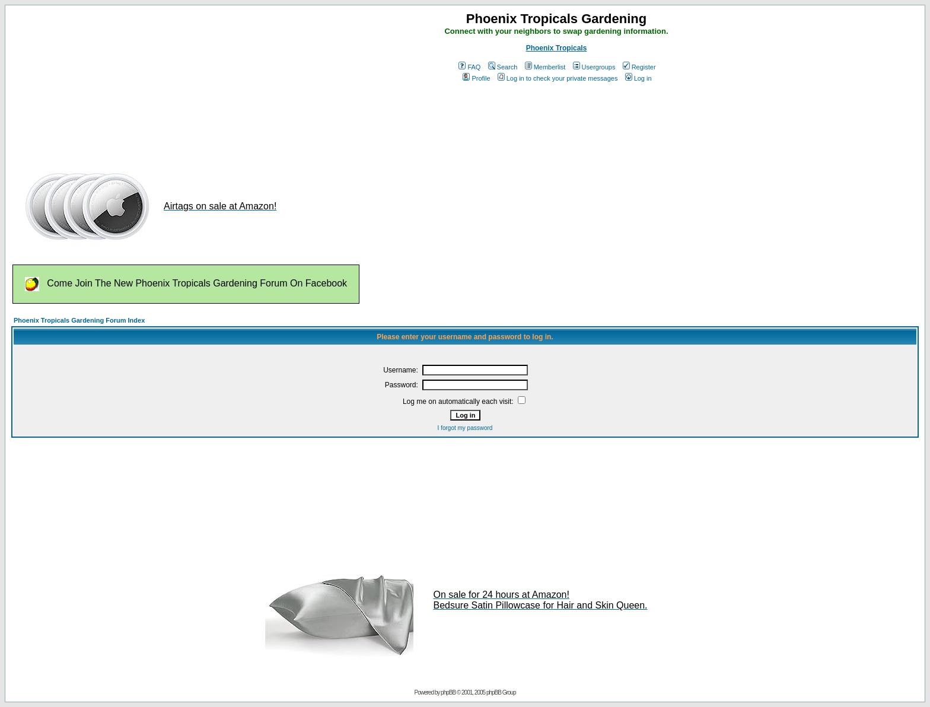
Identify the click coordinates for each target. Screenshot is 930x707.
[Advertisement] (227, 122)
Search (503, 67)
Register (639, 67)
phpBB (448, 692)
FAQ (469, 67)
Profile (476, 78)
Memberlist (545, 67)
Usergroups (594, 67)
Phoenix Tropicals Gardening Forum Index (79, 320)
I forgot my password (465, 428)
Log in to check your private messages (558, 78)
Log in (638, 78)
